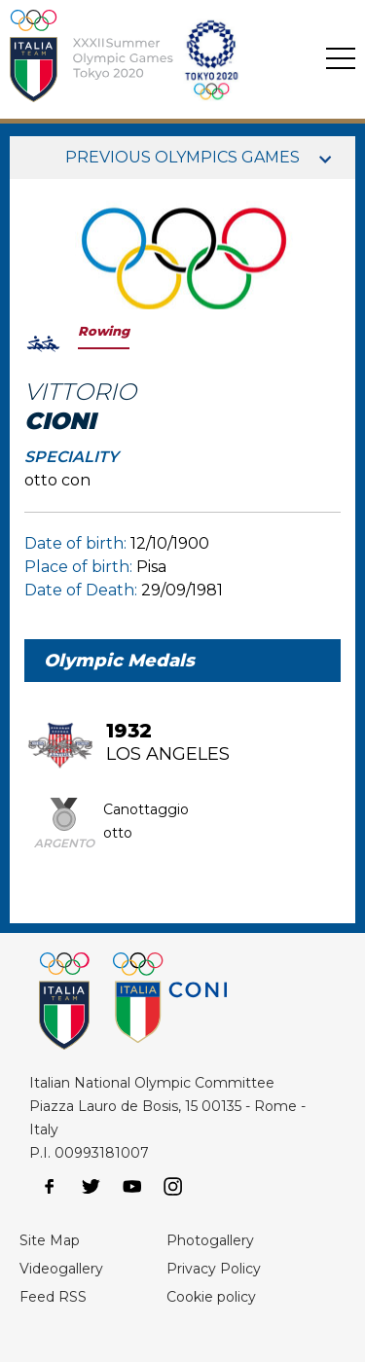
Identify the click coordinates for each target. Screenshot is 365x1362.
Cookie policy (211, 1297)
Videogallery (61, 1268)
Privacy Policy (213, 1268)
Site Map (49, 1240)
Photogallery (210, 1240)
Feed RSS (53, 1297)
